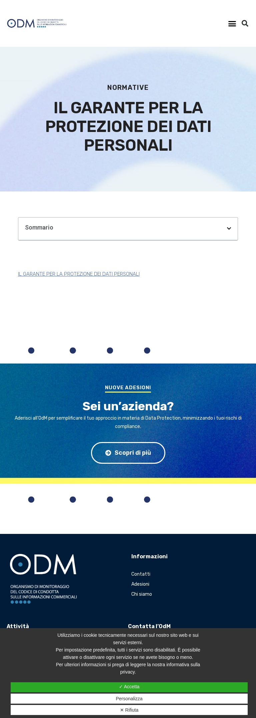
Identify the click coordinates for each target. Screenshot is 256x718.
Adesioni (140, 584)
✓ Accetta (129, 686)
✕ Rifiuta (129, 710)
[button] (232, 23)
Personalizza (129, 698)
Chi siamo (141, 594)
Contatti (140, 574)
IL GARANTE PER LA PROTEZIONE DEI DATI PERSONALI (79, 274)
